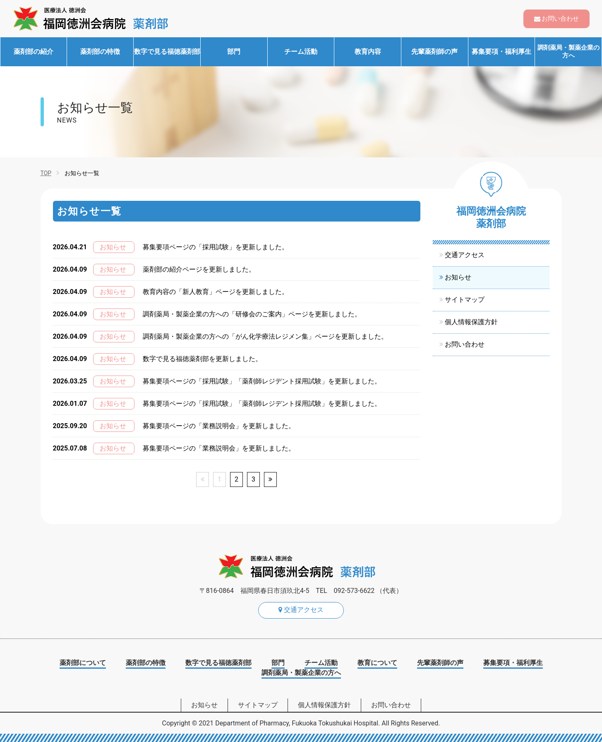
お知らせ (458, 277)
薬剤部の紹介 (33, 51)
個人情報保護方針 (471, 322)
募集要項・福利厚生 (501, 51)
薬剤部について (83, 663)
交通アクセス (464, 255)
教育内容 (368, 51)
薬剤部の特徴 (100, 51)
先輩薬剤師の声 (434, 51)
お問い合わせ (560, 18)
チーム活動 (300, 51)
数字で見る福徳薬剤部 (167, 51)
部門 (233, 51)
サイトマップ (464, 300)
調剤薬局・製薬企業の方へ (568, 51)
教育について (377, 663)
